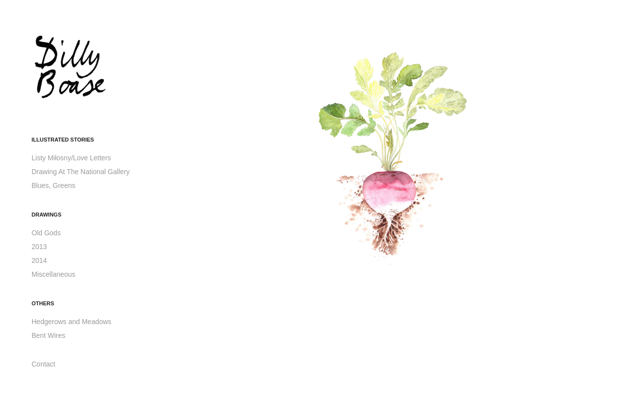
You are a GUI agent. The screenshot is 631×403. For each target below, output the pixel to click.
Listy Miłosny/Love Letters (71, 158)
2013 (39, 247)
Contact (43, 364)
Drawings (47, 215)
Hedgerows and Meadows (71, 322)
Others (43, 303)
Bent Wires (48, 335)
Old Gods (46, 233)
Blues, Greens (53, 185)
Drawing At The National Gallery (81, 172)
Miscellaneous (53, 274)
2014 (39, 260)
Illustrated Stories (63, 140)
